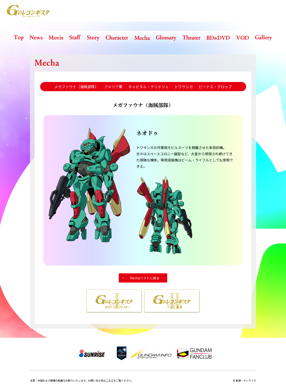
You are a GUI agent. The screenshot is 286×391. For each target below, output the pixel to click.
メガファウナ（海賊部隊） (76, 86)
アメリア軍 (113, 86)
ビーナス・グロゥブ (215, 86)
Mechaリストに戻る (144, 278)
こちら (109, 380)
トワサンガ (183, 86)
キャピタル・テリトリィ (148, 86)
